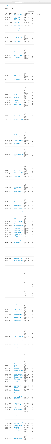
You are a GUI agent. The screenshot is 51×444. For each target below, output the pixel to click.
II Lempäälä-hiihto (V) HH (17, 398)
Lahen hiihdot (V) (16, 311)
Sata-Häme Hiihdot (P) (17, 344)
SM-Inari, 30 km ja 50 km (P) (18, 14)
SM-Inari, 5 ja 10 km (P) (17, 19)
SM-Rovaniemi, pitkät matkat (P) (18, 167)
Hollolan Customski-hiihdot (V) (18, 221)
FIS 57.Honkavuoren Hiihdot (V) (18, 277)
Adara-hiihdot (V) (16, 407)
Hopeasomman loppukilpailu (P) (18, 332)
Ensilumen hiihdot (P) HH (17, 393)
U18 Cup (15, 223)
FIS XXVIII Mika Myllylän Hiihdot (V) (18, 57)
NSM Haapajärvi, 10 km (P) (17, 104)
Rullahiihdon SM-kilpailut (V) (17, 292)
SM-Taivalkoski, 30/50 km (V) (18, 91)
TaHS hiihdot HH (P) (16, 389)
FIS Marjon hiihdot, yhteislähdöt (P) (18, 140)
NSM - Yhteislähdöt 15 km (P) (18, 143)
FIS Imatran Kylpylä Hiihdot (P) (18, 228)
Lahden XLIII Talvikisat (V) (17, 381)
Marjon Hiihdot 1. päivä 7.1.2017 (18, 402)
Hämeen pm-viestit (16, 415)
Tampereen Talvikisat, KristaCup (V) (18, 314)
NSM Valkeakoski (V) (17, 242)
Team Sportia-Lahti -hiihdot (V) (18, 409)
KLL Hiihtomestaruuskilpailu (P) (18, 309)
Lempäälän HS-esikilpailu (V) (18, 396)
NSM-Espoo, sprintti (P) (17, 176)
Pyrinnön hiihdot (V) (16, 428)
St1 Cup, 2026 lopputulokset (17, 30)
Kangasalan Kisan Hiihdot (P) (18, 355)
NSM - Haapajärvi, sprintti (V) (18, 108)
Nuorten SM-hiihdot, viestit (17, 41)
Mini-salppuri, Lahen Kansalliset (18, 55)
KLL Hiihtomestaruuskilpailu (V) (18, 306)
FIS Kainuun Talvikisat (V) (17, 232)
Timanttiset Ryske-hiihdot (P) (18, 438)
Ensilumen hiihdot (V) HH (17, 403)
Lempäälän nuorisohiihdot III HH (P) (18, 427)
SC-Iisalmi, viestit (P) (16, 100)
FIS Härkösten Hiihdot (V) (17, 283)
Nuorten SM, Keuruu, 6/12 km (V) (18, 320)
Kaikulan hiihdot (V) (16, 412)
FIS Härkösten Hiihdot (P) (17, 285)
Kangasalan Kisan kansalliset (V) (18, 422)
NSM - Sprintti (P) (16, 150)
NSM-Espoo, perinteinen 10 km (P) (18, 172)
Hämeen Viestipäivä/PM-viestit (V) (18, 115)
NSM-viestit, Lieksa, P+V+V (17, 194)
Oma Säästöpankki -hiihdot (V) (18, 385)
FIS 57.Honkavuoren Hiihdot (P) (18, 279)
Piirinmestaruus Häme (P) (17, 404)
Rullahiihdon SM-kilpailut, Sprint (18, 236)
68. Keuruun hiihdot (16, 368)
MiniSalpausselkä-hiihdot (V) (18, 205)
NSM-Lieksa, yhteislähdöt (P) (18, 191)
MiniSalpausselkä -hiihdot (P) (18, 263)
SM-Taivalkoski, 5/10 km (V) (17, 97)
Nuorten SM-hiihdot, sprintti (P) (18, 37)
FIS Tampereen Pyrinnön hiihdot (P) (18, 410)
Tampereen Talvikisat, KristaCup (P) (18, 317)
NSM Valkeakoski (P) (17, 245)
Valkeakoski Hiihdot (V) (17, 430)
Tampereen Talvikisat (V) (17, 274)
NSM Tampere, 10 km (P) (17, 79)
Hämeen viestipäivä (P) (17, 48)
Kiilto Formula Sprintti (17, 329)
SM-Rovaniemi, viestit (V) (17, 170)
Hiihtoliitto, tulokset (8, 5)
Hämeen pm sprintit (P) (17, 136)
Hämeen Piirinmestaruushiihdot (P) (18, 119)
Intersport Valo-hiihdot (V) (17, 397)
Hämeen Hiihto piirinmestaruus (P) (18, 340)
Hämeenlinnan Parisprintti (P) (18, 201)
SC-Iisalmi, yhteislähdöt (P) (17, 102)
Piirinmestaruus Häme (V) (17, 417)
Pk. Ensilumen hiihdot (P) (17, 432)
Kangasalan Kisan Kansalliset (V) (18, 374)
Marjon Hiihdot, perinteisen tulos (18, 399)
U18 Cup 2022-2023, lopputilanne (18, 240)
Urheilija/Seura (13, 2)
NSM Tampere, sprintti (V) (17, 75)
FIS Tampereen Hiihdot (17, 379)
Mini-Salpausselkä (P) (17, 51)
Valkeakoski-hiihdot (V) (17, 423)
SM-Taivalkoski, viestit (17, 94)
